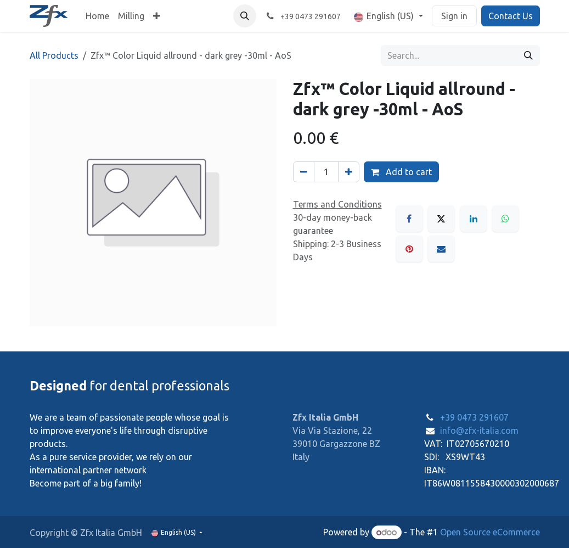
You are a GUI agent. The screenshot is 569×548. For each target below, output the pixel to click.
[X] (441, 218)
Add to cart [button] (401, 172)
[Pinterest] (409, 249)
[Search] (528, 55)
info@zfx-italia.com (479, 430)
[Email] (441, 249)
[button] (244, 15)
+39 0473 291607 (474, 417)
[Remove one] (303, 171)
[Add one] (348, 171)
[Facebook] (409, 218)
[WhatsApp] (505, 218)
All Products (54, 55)
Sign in (454, 16)
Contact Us (510, 16)
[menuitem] (97, 16)
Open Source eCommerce (490, 532)
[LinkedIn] (473, 218)
